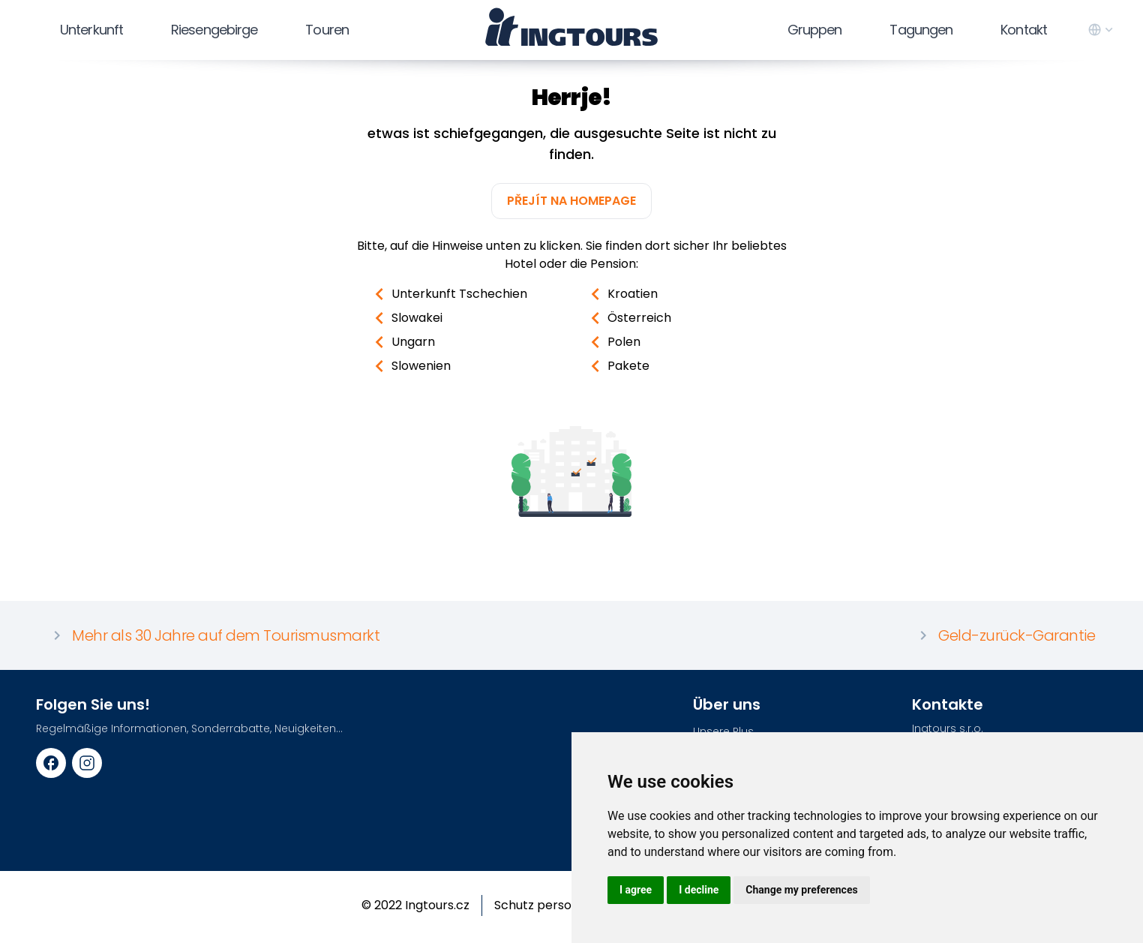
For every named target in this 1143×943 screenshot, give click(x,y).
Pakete (617, 366)
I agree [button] (636, 890)
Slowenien (409, 366)
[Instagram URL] (87, 763)
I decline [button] (698, 890)
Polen (612, 342)
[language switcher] (1101, 30)
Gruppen (815, 29)
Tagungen (921, 29)
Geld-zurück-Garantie (1004, 635)
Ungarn (401, 342)
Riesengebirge (214, 29)
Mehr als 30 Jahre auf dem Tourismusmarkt (214, 635)
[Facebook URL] (51, 763)
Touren (327, 29)
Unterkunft (91, 29)
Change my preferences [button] (801, 890)
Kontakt (1023, 29)
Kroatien (621, 294)
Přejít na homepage (571, 200)
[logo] (572, 27)
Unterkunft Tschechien (447, 294)
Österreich (627, 318)
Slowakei (405, 318)
